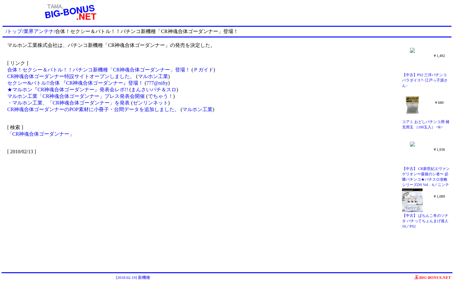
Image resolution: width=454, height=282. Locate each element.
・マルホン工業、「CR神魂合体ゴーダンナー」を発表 (69, 102)
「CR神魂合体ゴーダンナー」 (40, 134)
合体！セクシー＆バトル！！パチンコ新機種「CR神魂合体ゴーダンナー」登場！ (98, 69)
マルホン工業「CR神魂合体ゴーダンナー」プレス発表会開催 (76, 96)
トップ (14, 31)
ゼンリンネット (150, 102)
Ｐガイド (203, 69)
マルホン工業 (153, 76)
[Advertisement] (294, 12)
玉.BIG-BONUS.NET (432, 277)
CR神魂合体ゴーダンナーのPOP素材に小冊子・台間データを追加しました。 (93, 109)
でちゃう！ (160, 96)
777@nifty (157, 83)
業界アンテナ (39, 31)
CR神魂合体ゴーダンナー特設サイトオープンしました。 (71, 76)
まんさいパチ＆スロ (153, 89)
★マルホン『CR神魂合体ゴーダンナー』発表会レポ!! (67, 89)
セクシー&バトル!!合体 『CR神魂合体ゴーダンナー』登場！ (75, 83)
